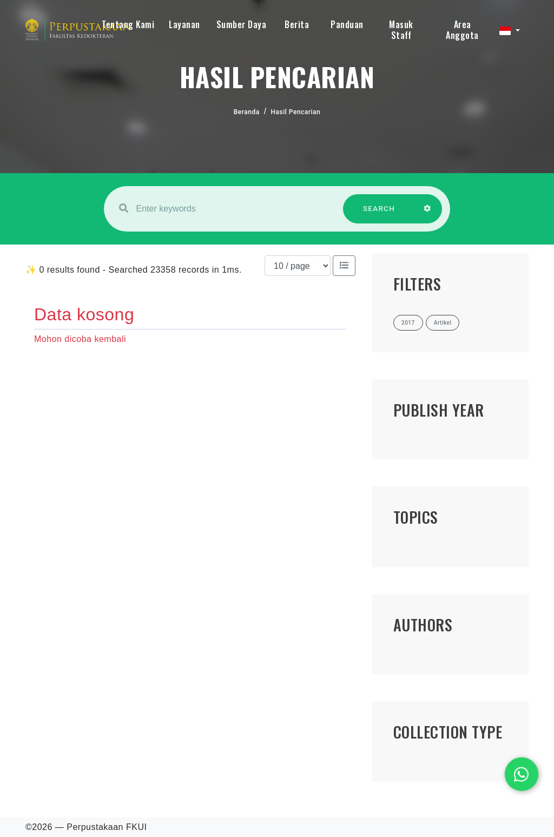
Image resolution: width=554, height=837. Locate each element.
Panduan (347, 24)
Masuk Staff (401, 30)
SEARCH (379, 214)
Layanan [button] (184, 24)
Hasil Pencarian (296, 112)
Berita (297, 24)
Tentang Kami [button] (128, 24)
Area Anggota (462, 30)
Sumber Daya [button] (241, 24)
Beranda (247, 112)
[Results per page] (298, 265)
